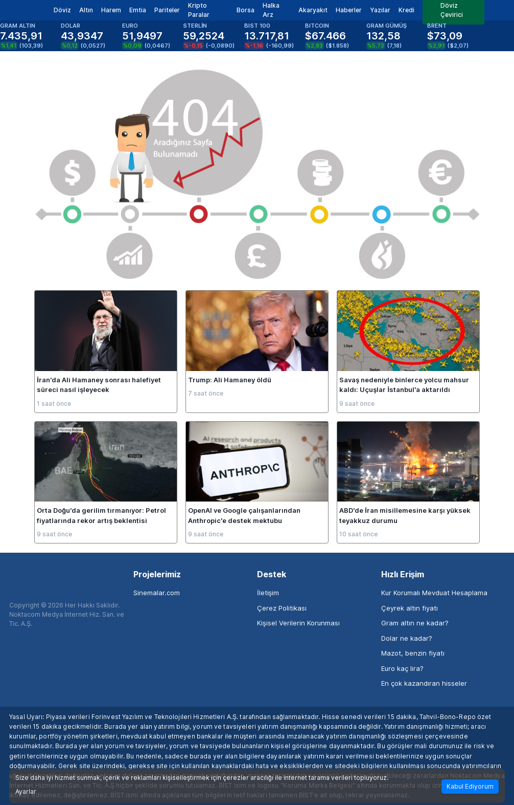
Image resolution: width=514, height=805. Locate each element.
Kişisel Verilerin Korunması (298, 623)
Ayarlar (25, 792)
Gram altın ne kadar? (415, 623)
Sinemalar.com (156, 593)
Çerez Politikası (282, 608)
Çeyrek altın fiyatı (409, 608)
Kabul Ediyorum (470, 786)
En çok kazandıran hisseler (424, 683)
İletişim (268, 593)
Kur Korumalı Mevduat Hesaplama (434, 593)
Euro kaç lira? (402, 668)
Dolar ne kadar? (406, 638)
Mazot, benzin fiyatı (413, 653)
